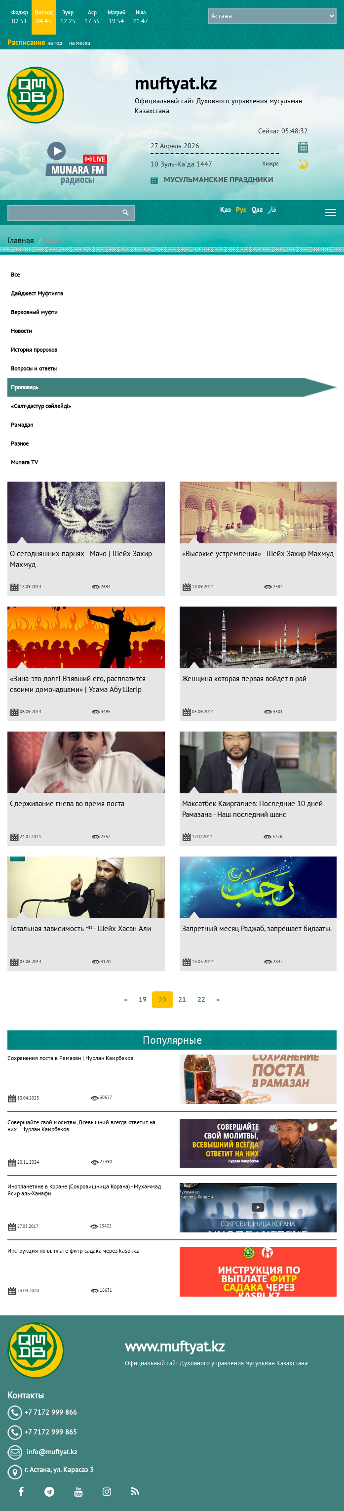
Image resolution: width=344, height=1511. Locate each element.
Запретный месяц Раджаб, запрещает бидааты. (257, 928)
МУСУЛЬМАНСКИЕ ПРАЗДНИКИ (212, 179)
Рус (240, 209)
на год (54, 43)
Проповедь (24, 387)
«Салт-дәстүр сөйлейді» (41, 405)
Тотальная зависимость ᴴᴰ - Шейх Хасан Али (80, 928)
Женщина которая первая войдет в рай (244, 678)
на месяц (79, 43)
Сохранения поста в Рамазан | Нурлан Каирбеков (70, 1058)
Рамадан (22, 424)
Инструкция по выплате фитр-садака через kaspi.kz (73, 1250)
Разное (20, 443)
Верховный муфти (34, 312)
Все (15, 274)
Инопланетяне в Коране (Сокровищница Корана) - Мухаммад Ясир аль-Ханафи (84, 1190)
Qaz (256, 209)
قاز (272, 209)
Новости (21, 330)
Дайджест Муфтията (37, 293)
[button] (76, 144)
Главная (20, 240)
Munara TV (24, 462)
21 (182, 999)
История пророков (34, 349)
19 (143, 999)
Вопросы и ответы (34, 368)
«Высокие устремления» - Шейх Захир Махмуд (258, 553)
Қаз (224, 209)
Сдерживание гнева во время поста (67, 803)
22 (201, 999)
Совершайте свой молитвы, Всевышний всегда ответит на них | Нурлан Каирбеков (81, 1125)
